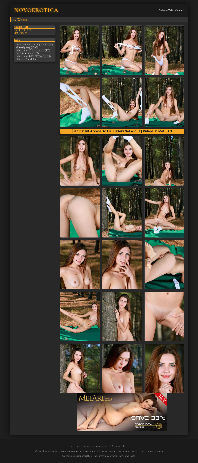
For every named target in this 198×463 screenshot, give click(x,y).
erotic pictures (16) (25, 44)
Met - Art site (20, 33)
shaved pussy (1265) (27, 47)
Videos (172, 10)
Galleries (163, 10)
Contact (180, 10)
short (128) (21, 59)
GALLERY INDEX (22, 30)
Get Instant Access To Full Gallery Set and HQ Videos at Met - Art (122, 131)
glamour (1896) (43, 55)
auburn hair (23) (24, 50)
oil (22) (19, 53)
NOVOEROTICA (36, 10)
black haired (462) (41, 50)
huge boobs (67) (44, 44)
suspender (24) (31, 53)
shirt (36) (32, 59)
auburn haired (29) (25, 56)
